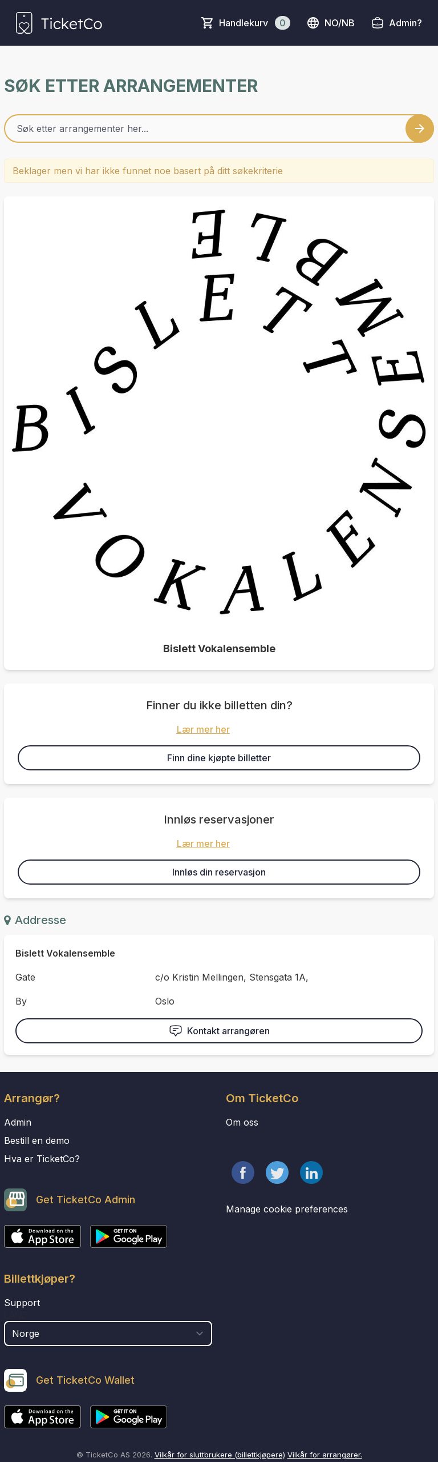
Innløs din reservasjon (219, 872)
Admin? (405, 23)
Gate (25, 977)
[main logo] (59, 23)
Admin (17, 1122)
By (21, 1001)
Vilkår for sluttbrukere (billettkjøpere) (220, 1454)
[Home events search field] (219, 128)
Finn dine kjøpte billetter (219, 758)
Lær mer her (203, 729)
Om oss (242, 1122)
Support (22, 1302)
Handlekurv (254, 23)
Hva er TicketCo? (42, 1158)
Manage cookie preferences (287, 1209)
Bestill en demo (37, 1140)
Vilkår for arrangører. (324, 1454)
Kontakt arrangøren (219, 1031)
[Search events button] (419, 128)
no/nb (330, 23)
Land (15, 1315)
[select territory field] (108, 1333)
